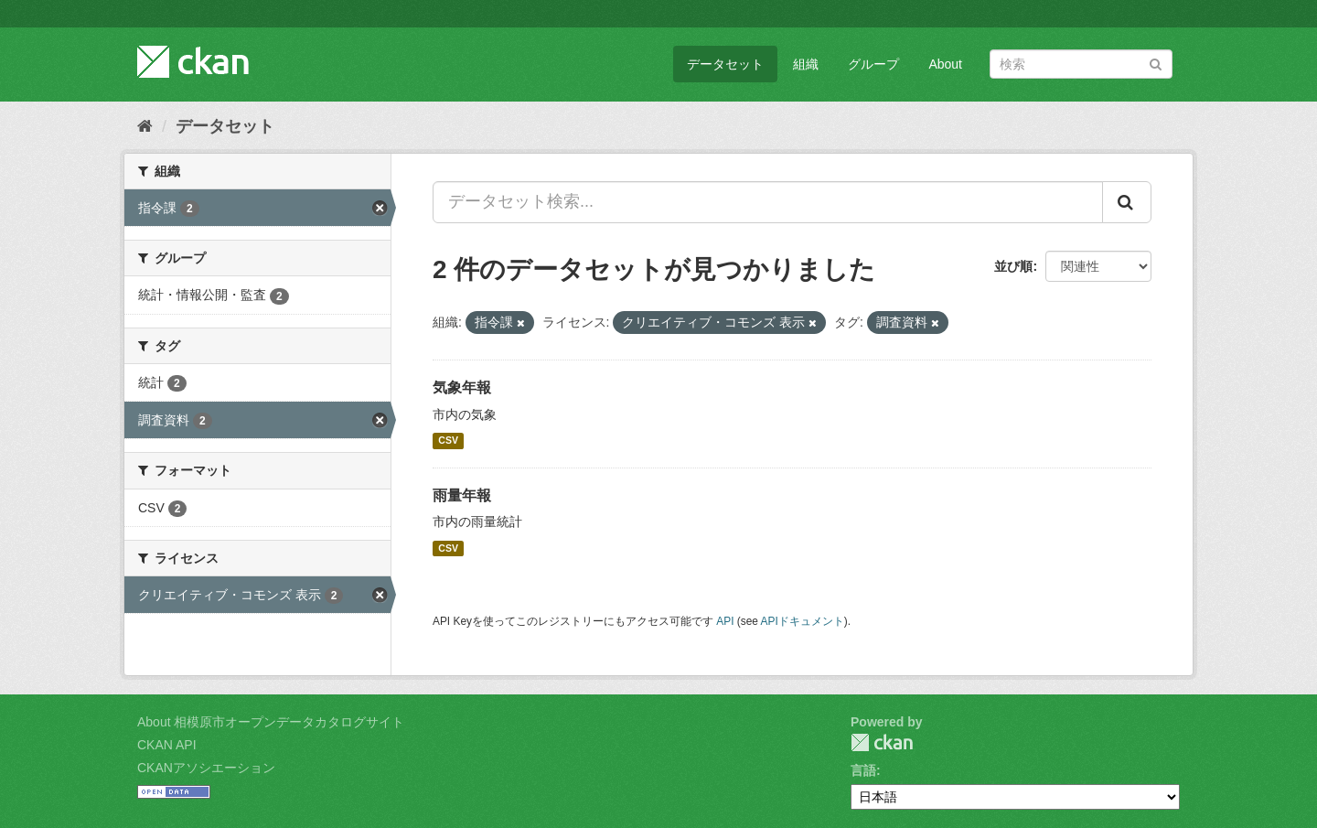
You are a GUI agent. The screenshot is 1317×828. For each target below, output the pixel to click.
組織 (806, 64)
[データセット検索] (1081, 64)
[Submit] (1155, 62)
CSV (448, 441)
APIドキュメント (802, 621)
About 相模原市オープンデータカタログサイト (270, 722)
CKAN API (167, 744)
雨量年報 (462, 495)
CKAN (882, 742)
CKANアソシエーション (206, 767)
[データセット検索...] (768, 202)
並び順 (1013, 266)
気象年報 (462, 387)
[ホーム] (145, 126)
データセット (725, 64)
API (724, 621)
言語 (863, 770)
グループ (873, 64)
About (945, 64)
